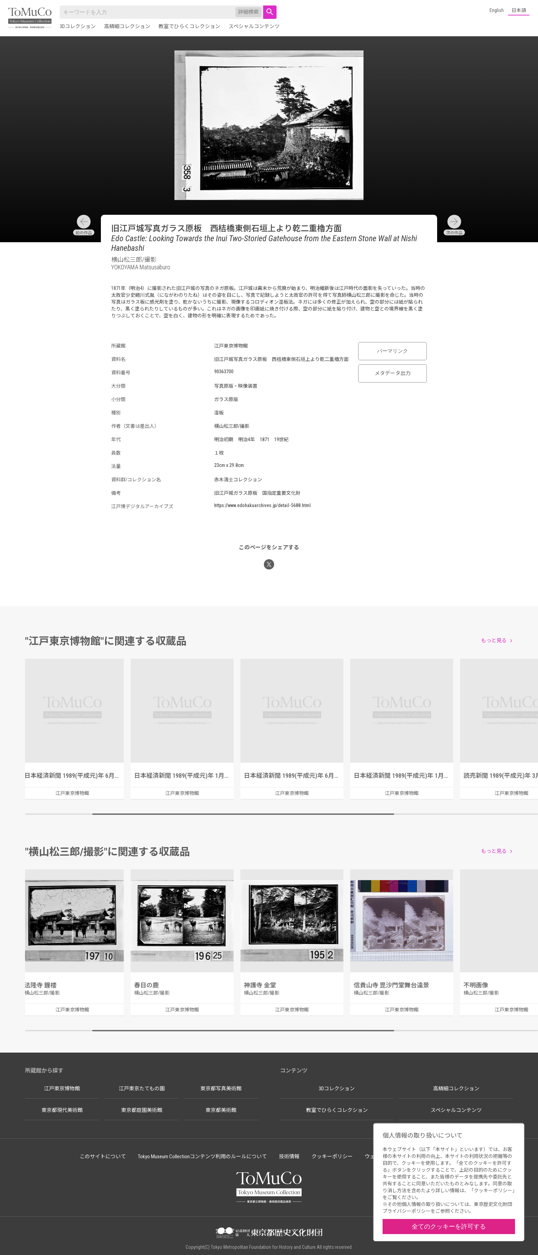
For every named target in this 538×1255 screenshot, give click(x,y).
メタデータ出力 (393, 373)
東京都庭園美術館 (141, 1110)
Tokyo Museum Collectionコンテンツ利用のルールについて (202, 1156)
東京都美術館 (221, 1110)
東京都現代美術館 (62, 1110)
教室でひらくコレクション (189, 26)
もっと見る (494, 640)
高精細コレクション (127, 26)
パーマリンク (392, 351)
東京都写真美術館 (221, 1089)
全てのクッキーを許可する (449, 1226)
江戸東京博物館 (62, 1089)
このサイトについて (103, 1156)
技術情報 (289, 1156)
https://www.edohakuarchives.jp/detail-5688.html (262, 505)
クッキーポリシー (332, 1156)
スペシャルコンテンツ (254, 26)
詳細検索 (248, 12)
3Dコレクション (78, 26)
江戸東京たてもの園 (142, 1089)
